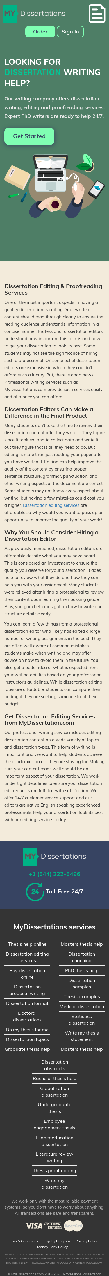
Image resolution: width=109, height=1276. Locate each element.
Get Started (29, 136)
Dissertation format (27, 1003)
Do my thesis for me (27, 1029)
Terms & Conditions (22, 1241)
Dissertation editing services (51, 505)
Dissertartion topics (27, 1039)
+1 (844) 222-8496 (54, 873)
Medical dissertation (82, 1006)
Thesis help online (27, 944)
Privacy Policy (87, 1241)
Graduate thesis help (27, 1049)
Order (40, 31)
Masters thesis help (82, 944)
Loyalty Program (57, 1241)
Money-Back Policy (52, 1247)
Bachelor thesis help (54, 1078)
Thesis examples (82, 996)
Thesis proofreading (54, 1170)
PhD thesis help (82, 970)
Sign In (70, 31)
